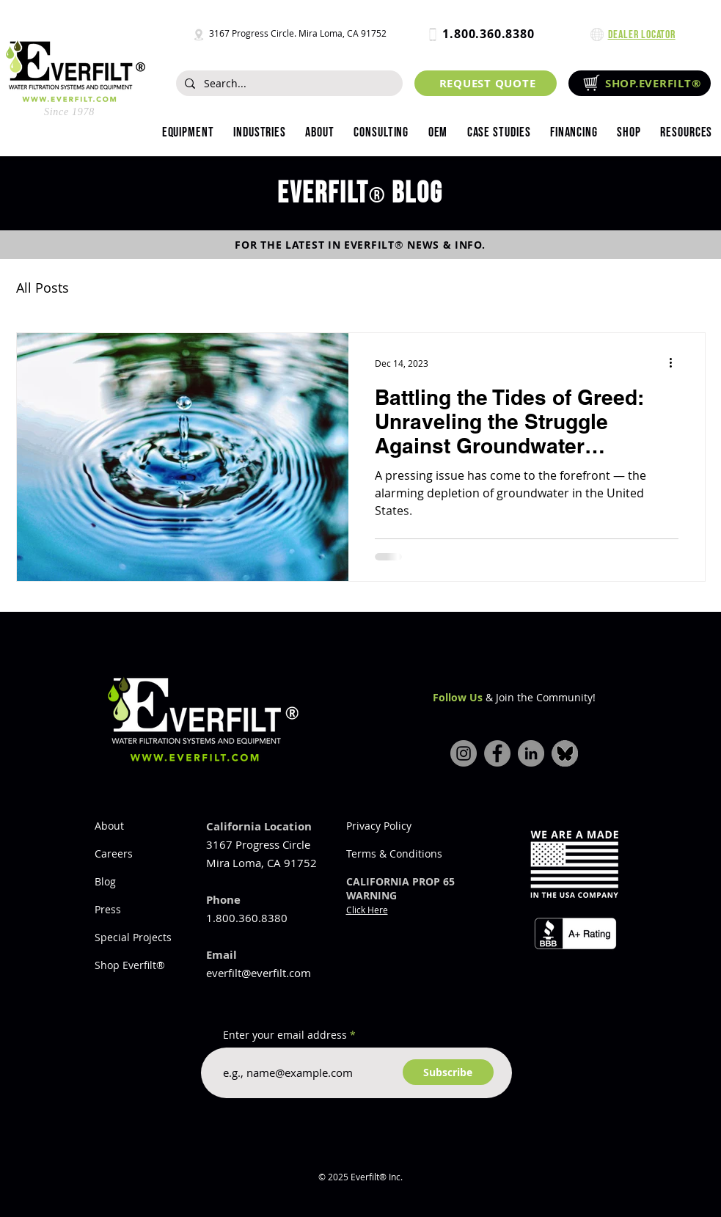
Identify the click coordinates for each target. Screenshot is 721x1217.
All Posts (42, 287)
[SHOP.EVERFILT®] (639, 83)
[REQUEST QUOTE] (485, 83)
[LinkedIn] (531, 753)
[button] (259, 132)
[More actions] (676, 363)
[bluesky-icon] (565, 753)
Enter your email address (285, 1035)
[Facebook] (497, 753)
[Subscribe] (448, 1072)
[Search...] (288, 83)
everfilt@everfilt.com (258, 972)
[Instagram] (463, 753)
